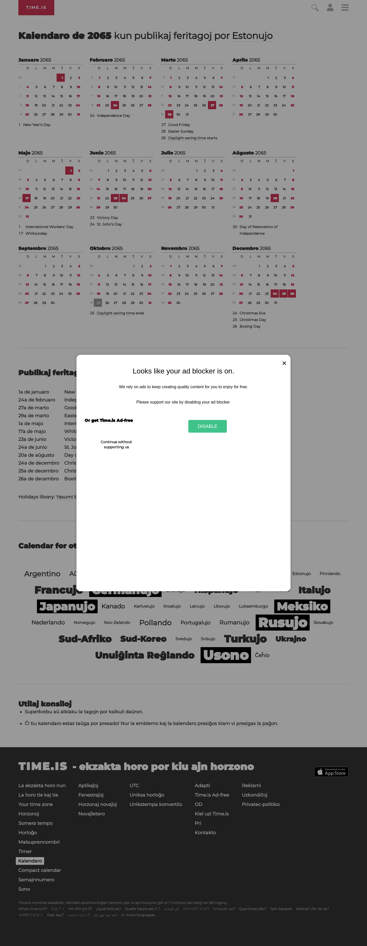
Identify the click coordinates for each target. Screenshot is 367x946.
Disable (208, 426)
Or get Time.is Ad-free (109, 420)
